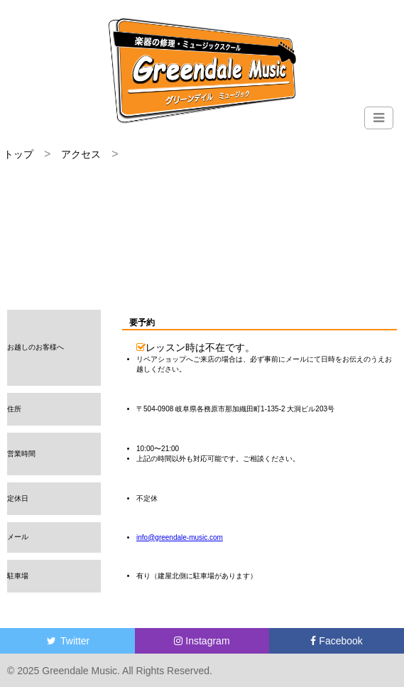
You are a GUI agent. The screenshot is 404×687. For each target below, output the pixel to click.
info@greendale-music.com (179, 537)
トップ (18, 154)
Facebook (336, 641)
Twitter (67, 641)
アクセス (81, 154)
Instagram (201, 641)
